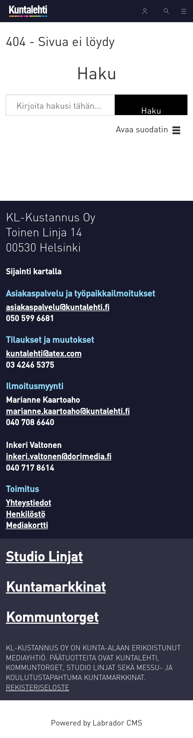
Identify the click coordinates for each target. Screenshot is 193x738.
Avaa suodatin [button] (142, 128)
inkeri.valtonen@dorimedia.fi (58, 456)
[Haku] (166, 11)
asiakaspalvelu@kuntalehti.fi (57, 307)
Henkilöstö (25, 514)
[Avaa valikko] (184, 11)
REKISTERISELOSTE (37, 687)
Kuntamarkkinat (56, 586)
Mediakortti (27, 525)
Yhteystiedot (28, 502)
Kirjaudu (145, 11)
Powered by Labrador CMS (96, 722)
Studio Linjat (44, 556)
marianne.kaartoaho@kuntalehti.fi (68, 411)
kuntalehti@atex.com (44, 353)
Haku (151, 110)
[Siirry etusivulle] (28, 11)
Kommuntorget (52, 616)
